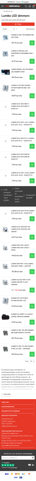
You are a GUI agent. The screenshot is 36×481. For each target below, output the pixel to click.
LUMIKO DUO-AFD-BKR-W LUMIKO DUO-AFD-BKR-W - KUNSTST (20, 156)
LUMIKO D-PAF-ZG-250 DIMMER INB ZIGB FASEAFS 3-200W (22, 331)
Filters (18, 24)
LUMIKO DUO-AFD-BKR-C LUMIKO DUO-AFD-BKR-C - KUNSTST (20, 106)
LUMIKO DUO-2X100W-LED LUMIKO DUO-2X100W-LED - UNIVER (21, 229)
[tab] (18, 402)
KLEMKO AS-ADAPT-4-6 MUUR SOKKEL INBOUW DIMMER (22, 315)
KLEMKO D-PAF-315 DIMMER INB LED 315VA (22, 36)
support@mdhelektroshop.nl (10, 445)
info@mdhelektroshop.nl (9, 426)
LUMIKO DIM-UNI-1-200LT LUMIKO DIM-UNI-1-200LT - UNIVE (20, 247)
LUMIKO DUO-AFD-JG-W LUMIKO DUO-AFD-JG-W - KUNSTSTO (22, 174)
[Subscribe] (32, 458)
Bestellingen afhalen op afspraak (11, 443)
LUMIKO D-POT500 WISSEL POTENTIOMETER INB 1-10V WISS (21, 87)
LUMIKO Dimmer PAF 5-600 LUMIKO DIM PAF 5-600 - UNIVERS (20, 282)
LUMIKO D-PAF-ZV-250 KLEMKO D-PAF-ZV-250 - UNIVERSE (22, 347)
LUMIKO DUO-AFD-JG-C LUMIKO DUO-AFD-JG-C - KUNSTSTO (22, 123)
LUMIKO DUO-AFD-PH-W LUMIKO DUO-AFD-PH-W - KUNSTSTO (22, 212)
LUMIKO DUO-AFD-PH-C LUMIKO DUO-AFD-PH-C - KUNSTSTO (22, 139)
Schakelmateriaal (8, 11)
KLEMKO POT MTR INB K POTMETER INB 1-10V (19, 299)
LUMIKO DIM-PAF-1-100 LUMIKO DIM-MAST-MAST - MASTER (22, 265)
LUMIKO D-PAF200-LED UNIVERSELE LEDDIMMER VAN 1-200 (22, 53)
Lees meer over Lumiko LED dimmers (13, 20)
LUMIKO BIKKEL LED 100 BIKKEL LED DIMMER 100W (22, 70)
